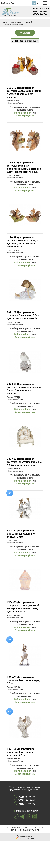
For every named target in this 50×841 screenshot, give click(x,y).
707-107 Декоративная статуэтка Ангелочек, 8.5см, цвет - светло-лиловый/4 (23, 315)
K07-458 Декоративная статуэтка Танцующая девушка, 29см (21, 752)
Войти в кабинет (22, 112)
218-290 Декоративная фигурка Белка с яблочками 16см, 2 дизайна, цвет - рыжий (24, 92)
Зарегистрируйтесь (25, 115)
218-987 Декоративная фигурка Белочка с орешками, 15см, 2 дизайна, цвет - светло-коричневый (24, 167)
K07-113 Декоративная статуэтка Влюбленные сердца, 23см (21, 533)
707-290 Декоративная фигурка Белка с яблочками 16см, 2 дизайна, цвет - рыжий (24, 388)
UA (38, 3)
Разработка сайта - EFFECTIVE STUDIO (25, 837)
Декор (28, 22)
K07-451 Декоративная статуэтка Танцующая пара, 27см (23, 680)
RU (34, 3)
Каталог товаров (16, 22)
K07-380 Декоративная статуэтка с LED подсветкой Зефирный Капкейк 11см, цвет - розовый (23, 607)
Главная (4, 22)
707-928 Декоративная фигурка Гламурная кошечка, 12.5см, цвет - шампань (24, 461)
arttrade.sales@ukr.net (27, 810)
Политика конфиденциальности (25, 830)
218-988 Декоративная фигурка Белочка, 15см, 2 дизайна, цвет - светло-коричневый (22, 242)
